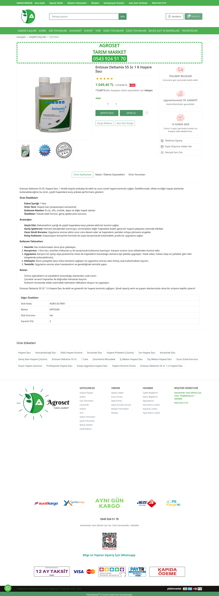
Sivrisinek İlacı (94, 352)
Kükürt (83, 408)
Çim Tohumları (86, 400)
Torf (81, 412)
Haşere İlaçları (86, 392)
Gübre (83, 396)
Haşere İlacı (24, 352)
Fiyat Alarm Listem (151, 412)
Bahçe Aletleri (86, 424)
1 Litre (84, 359)
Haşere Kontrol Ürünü (124, 365)
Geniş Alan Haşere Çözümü (32, 359)
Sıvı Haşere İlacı (147, 352)
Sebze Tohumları (88, 416)
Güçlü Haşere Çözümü (30, 365)
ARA (122, 16)
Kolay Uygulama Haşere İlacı (92, 365)
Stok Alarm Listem (151, 404)
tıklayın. (148, 90)
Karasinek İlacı (167, 352)
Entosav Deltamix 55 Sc (64, 359)
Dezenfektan (86, 428)
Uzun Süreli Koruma (187, 359)
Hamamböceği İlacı (45, 352)
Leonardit (84, 404)
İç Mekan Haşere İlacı (131, 359)
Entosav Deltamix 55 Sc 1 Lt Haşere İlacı (161, 365)
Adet (98, 98)
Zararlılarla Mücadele (104, 359)
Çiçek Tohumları (87, 420)
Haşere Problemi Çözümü (120, 352)
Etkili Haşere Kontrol (71, 352)
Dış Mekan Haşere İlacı (159, 359)
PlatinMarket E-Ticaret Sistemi (101, 594)
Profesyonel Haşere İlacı (59, 365)
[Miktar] (108, 104)
